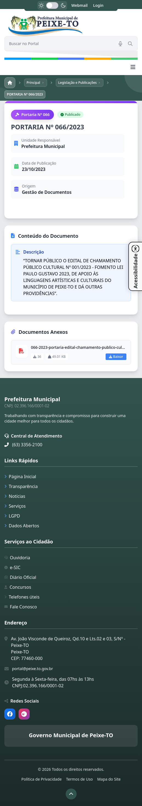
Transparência (21, 486)
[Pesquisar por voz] (120, 44)
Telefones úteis (21, 597)
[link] (71, 26)
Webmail (79, 5)
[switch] (52, 5)
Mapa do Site (109, 779)
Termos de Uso (79, 779)
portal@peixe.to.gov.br (32, 668)
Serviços (15, 506)
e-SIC (12, 567)
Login (98, 5)
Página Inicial (20, 477)
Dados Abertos (21, 526)
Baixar (116, 356)
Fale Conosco (20, 607)
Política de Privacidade (41, 779)
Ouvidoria (17, 558)
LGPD (12, 516)
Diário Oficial (20, 577)
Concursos (17, 587)
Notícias (14, 496)
